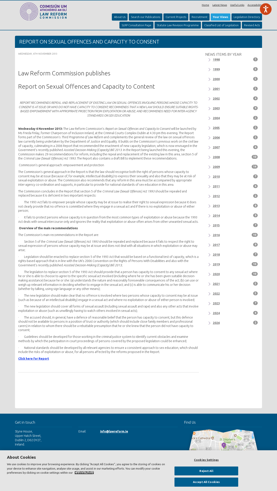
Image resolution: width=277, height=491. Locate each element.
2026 (235, 323)
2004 (235, 118)
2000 (235, 79)
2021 (235, 284)
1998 (235, 59)
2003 (235, 108)
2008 (235, 157)
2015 (235, 225)
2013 (235, 206)
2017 (235, 245)
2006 (235, 137)
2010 (235, 176)
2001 (235, 89)
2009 (235, 167)
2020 (235, 274)
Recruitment (199, 16)
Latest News (219, 4)
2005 (235, 128)
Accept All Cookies (206, 481)
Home (205, 4)
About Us (119, 16)
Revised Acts (252, 25)
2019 (235, 264)
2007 (235, 147)
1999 (235, 69)
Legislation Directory (247, 16)
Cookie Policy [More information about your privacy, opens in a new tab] (84, 472)
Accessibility (255, 4)
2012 (235, 196)
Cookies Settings (206, 459)
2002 (235, 98)
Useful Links (237, 4)
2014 (235, 215)
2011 (235, 186)
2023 (235, 303)
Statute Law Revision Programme (178, 25)
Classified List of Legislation (221, 25)
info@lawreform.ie (114, 431)
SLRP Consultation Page (136, 25)
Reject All (206, 470)
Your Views (220, 16)
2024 (235, 313)
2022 (235, 293)
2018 (235, 254)
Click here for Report (33, 358)
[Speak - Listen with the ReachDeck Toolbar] (266, 9)
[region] (138, 470)
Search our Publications (145, 16)
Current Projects (176, 16)
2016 (235, 235)
